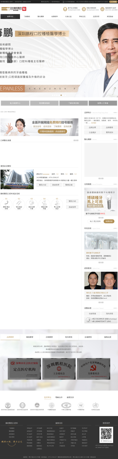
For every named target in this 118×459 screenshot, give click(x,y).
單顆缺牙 (29, 428)
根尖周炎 (73, 437)
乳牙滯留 (84, 431)
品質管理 (96, 16)
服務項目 (10, 16)
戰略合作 (59, 397)
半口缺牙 (29, 434)
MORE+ (116, 112)
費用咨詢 (109, 132)
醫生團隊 (41, 16)
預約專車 (11, 437)
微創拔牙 (84, 443)
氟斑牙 (61, 437)
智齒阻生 (84, 440)
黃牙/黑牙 (62, 431)
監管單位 (47, 397)
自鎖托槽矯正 (51, 437)
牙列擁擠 (39, 428)
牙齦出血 (73, 443)
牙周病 (73, 446)
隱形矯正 (39, 446)
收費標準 (54, 16)
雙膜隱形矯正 (51, 431)
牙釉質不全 (62, 440)
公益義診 (92, 132)
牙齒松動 (29, 440)
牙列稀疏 (39, 431)
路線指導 (55, 185)
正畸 (5, 112)
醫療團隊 (11, 431)
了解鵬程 (27, 16)
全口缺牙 (29, 437)
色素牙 (61, 428)
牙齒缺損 (62, 446)
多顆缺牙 (29, 431)
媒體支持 (70, 397)
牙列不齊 (39, 434)
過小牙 (61, 443)
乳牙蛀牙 (84, 428)
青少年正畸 (50, 446)
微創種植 (29, 446)
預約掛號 (109, 314)
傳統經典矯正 (12, 112)
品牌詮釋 (92, 127)
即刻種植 (29, 443)
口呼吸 (84, 437)
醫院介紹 (42, 185)
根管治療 (73, 434)
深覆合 (39, 443)
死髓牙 (73, 431)
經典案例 (11, 434)
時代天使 (49, 428)
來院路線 (110, 16)
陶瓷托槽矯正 (51, 440)
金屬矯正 (39, 449)
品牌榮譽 (109, 127)
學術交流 (82, 16)
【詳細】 (94, 123)
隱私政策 (93, 457)
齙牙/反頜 (40, 437)
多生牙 (84, 434)
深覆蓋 (39, 440)
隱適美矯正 (50, 434)
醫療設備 (68, 185)
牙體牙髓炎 (74, 440)
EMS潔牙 (84, 446)
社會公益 (68, 16)
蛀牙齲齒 (73, 428)
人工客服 (113, 1)
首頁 (1, 112)
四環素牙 (62, 434)
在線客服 (92, 314)
